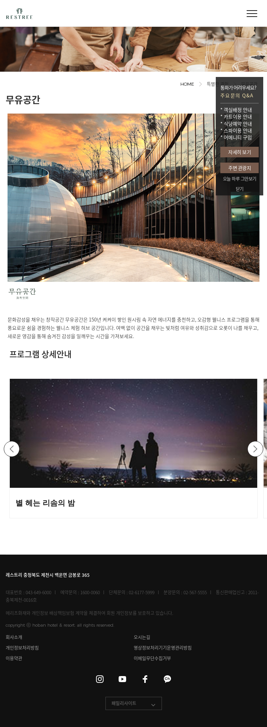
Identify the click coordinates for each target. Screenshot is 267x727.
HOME (187, 84)
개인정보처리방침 (22, 648)
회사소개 (14, 637)
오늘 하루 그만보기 (239, 178)
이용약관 (14, 658)
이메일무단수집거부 (152, 658)
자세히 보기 (239, 151)
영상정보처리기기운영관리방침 (163, 648)
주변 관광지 (239, 167)
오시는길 (142, 637)
